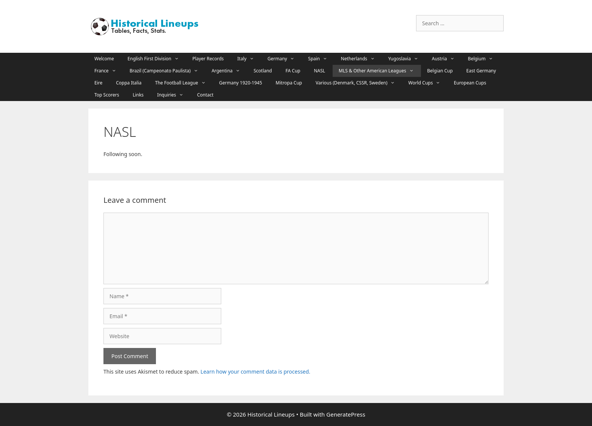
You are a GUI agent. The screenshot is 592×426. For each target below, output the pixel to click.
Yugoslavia (407, 59)
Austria (447, 59)
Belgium (484, 59)
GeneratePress (345, 414)
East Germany (481, 70)
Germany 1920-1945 (240, 83)
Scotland (263, 70)
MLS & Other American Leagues (380, 71)
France (108, 71)
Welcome (104, 58)
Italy (249, 59)
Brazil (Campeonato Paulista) (167, 71)
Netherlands (361, 59)
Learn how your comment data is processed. (255, 371)
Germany (285, 59)
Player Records (208, 58)
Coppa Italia (129, 83)
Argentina (229, 71)
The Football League (184, 83)
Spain (321, 59)
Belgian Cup (440, 70)
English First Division (157, 59)
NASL (319, 70)
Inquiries (174, 95)
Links (138, 95)
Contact (205, 95)
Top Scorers (106, 95)
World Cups (428, 83)
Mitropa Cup (289, 83)
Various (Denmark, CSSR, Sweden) (359, 83)
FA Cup (292, 70)
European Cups (470, 83)
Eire (98, 83)
